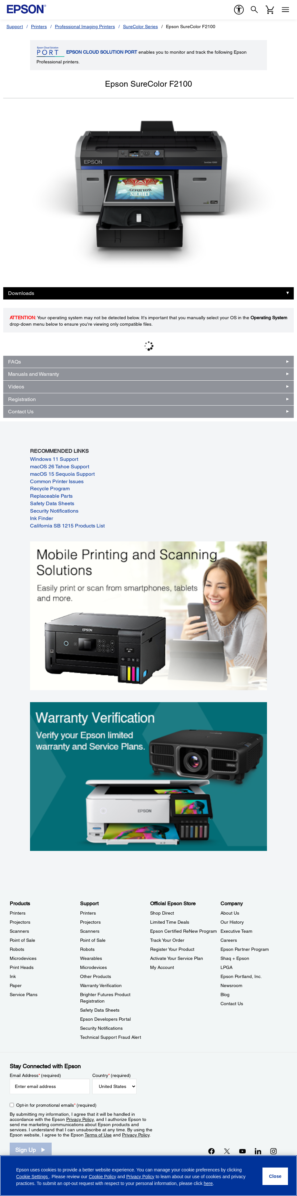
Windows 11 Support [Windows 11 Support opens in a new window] (54, 459)
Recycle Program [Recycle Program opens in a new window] (50, 488)
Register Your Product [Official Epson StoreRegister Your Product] (172, 949)
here (208, 1183)
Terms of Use (98, 1134)
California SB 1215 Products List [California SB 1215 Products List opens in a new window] (67, 526)
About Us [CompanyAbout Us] (229, 913)
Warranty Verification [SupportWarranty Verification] (101, 985)
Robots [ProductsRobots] (17, 949)
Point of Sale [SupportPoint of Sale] (93, 940)
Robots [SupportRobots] (87, 949)
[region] (148, 1175)
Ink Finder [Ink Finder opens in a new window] (41, 518)
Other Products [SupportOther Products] (95, 976)
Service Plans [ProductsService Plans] (23, 994)
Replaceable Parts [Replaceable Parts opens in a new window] (51, 496)
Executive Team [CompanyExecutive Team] (236, 931)
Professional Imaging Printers (85, 26)
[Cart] (270, 10)
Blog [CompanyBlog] (225, 994)
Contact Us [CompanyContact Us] (231, 1003)
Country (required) (111, 1075)
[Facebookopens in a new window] (211, 1151)
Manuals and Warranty (33, 374)
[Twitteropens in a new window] (227, 1151)
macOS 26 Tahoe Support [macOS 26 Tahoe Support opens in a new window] (59, 466)
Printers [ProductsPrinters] (18, 913)
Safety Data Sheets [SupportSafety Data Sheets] (99, 1010)
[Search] (254, 10)
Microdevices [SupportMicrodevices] (93, 967)
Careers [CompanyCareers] (228, 940)
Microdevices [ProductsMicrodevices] (23, 958)
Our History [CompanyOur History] (232, 922)
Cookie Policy (102, 1176)
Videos (16, 387)
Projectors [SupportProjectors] (90, 922)
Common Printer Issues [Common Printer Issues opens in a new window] (57, 481)
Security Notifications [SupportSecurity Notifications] (101, 1028)
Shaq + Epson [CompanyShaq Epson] (234, 958)
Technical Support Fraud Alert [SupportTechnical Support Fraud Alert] (110, 1037)
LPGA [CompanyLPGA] (226, 967)
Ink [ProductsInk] (13, 976)
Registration (22, 399)
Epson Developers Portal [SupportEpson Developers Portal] (105, 1019)
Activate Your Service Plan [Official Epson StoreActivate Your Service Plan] (176, 958)
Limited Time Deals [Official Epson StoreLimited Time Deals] (169, 922)
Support (14, 26)
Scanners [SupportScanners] (89, 931)
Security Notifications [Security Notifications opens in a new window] (54, 511)
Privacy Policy (80, 1119)
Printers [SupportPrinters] (88, 913)
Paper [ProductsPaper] (16, 985)
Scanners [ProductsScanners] (19, 931)
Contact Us (21, 411)
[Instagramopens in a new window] (273, 1151)
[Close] (275, 1176)
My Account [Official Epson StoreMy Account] (162, 967)
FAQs (14, 362)
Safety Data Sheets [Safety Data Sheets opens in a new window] (52, 503)
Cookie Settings (32, 1176)
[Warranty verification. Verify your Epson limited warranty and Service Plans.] (148, 775)
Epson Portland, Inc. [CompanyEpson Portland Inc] (241, 976)
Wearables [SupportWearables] (91, 958)
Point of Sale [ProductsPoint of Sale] (22, 940)
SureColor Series (140, 26)
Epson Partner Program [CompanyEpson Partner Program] (244, 949)
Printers (39, 26)
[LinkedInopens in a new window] (258, 1151)
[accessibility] (239, 10)
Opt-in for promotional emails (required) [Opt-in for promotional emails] (56, 1105)
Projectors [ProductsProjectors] (20, 922)
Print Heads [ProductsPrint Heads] (22, 967)
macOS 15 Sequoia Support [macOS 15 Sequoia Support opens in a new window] (62, 474)
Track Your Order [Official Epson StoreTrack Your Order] (167, 940)
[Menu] (285, 10)
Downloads (21, 293)
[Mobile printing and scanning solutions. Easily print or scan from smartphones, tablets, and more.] (148, 615)
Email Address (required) (35, 1075)
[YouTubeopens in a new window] (242, 1151)
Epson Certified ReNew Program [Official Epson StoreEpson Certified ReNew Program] (183, 931)
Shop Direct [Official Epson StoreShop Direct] (162, 913)
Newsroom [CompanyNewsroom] (231, 985)
